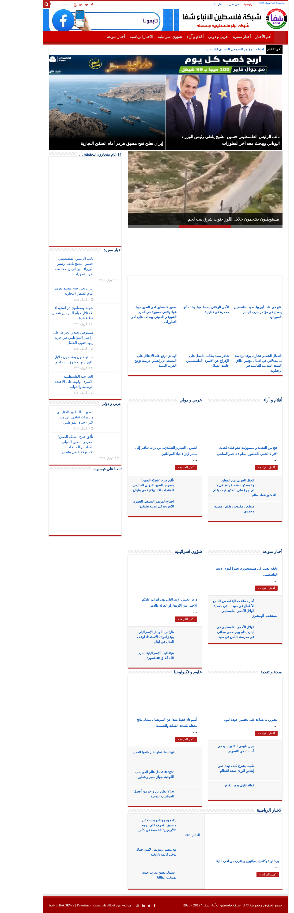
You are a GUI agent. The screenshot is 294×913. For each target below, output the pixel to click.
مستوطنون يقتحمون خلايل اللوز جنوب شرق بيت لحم (214, 219)
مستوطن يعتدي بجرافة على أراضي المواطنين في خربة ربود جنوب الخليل (54, 338)
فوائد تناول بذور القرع (221, 785)
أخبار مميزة (223, 37)
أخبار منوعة (97, 37)
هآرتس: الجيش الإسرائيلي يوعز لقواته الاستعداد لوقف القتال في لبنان (137, 637)
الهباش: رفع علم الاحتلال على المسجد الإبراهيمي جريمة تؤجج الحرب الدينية (137, 361)
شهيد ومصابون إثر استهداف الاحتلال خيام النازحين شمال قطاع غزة (54, 313)
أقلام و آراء (176, 37)
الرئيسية (230, 4)
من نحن (215, 4)
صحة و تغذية (253, 672)
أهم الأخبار (245, 37)
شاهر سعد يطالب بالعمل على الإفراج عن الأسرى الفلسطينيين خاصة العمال (189, 361)
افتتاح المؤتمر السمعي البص (224, 49)
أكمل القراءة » (167, 467)
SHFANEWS (46, 905)
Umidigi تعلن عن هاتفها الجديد (134, 752)
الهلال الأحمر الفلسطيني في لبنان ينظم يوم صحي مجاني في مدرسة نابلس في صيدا (217, 632)
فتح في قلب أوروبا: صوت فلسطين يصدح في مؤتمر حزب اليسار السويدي (239, 312)
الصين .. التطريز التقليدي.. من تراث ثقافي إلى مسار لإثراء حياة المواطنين (56, 417)
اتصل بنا (200, 4)
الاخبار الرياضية (123, 37)
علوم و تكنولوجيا (169, 672)
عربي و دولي (200, 37)
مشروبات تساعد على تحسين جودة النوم (232, 719)
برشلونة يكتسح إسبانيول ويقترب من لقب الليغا (228, 861)
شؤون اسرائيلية (151, 37)
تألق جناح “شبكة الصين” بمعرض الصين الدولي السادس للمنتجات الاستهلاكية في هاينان (134, 485)
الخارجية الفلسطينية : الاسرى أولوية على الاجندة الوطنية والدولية (55, 382)
